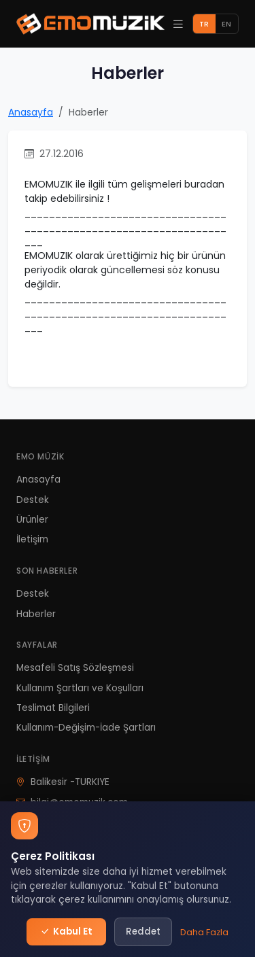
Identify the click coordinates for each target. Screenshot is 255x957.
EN (226, 23)
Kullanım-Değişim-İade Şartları (86, 727)
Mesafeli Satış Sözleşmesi (75, 667)
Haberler (36, 614)
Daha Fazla (204, 932)
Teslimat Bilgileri (53, 707)
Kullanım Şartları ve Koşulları (79, 688)
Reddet (143, 931)
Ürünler (32, 519)
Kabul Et (66, 932)
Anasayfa (30, 112)
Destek (32, 499)
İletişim (32, 539)
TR (204, 23)
